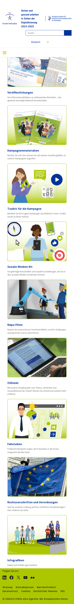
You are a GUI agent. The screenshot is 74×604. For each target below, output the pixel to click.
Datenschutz (10, 591)
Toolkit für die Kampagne (24, 209)
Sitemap (7, 587)
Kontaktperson (25, 587)
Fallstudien (14, 444)
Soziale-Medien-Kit (19, 267)
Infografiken (15, 560)
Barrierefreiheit (46, 587)
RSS (63, 591)
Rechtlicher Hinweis (45, 591)
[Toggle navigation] (4, 52)
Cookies (25, 591)
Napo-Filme (15, 325)
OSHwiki (13, 383)
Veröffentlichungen (20, 92)
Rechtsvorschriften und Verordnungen (32, 502)
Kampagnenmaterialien (23, 150)
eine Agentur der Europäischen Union (45, 598)
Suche (68, 33)
